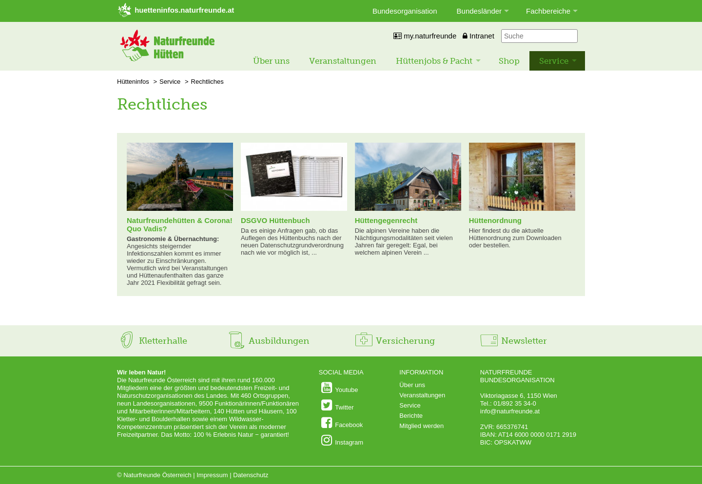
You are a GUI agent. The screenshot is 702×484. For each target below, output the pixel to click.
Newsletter (513, 340)
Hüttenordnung (495, 220)
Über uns (271, 61)
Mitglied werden (421, 425)
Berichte (411, 415)
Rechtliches (207, 81)
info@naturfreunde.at (510, 411)
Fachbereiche (548, 11)
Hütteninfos (133, 81)
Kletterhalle (152, 340)
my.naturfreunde (424, 36)
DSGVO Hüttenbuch (275, 220)
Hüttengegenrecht (386, 220)
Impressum (212, 475)
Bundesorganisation (404, 11)
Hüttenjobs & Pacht (434, 61)
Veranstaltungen (342, 61)
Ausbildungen (268, 340)
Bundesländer (479, 11)
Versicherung (394, 340)
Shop (509, 61)
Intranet (478, 36)
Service (553, 61)
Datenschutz (250, 475)
